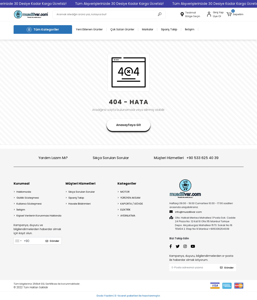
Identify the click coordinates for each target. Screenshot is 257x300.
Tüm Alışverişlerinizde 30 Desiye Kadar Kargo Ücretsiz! (126, 3)
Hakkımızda (23, 192)
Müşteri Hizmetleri (186, 157)
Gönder (52, 241)
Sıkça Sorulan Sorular (111, 157)
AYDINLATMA (127, 215)
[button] (235, 14)
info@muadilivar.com (185, 212)
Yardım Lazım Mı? (53, 157)
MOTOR (125, 192)
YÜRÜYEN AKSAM (130, 198)
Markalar (147, 29)
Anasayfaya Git (128, 125)
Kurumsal (22, 183)
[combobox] (18, 240)
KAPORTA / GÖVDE (131, 204)
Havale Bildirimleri (79, 204)
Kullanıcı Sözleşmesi (29, 204)
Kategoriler (126, 183)
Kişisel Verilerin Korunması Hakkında (38, 215)
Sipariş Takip (169, 29)
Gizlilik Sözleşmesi (27, 198)
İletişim (189, 29)
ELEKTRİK (125, 209)
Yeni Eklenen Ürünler (89, 29)
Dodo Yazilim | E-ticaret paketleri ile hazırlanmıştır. (129, 296)
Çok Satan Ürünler (122, 29)
